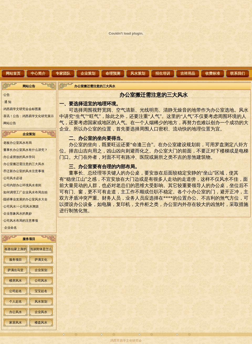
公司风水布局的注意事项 (20, 220)
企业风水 (41, 312)
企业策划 (88, 73)
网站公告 (9, 123)
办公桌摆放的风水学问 (19, 157)
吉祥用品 (187, 73)
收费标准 (212, 73)
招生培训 (162, 73)
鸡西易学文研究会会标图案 (22, 109)
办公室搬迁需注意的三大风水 (23, 164)
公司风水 (41, 280)
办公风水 (15, 312)
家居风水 (15, 322)
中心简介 (38, 73)
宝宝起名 (41, 291)
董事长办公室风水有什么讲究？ (25, 150)
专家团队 (63, 73)
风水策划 (137, 73)
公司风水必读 (12, 178)
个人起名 (15, 301)
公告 (6, 95)
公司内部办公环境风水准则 (22, 185)
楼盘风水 (41, 322)
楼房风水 (15, 280)
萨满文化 (41, 259)
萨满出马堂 (15, 270)
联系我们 (237, 73)
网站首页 (13, 73)
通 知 (7, 102)
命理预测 (113, 73)
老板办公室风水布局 (17, 143)
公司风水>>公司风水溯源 (21, 206)
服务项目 (15, 259)
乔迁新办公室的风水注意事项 (23, 171)
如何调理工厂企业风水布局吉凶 (25, 192)
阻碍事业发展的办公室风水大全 (25, 199)
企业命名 (10, 228)
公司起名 (15, 291)
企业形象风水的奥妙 (17, 213)
